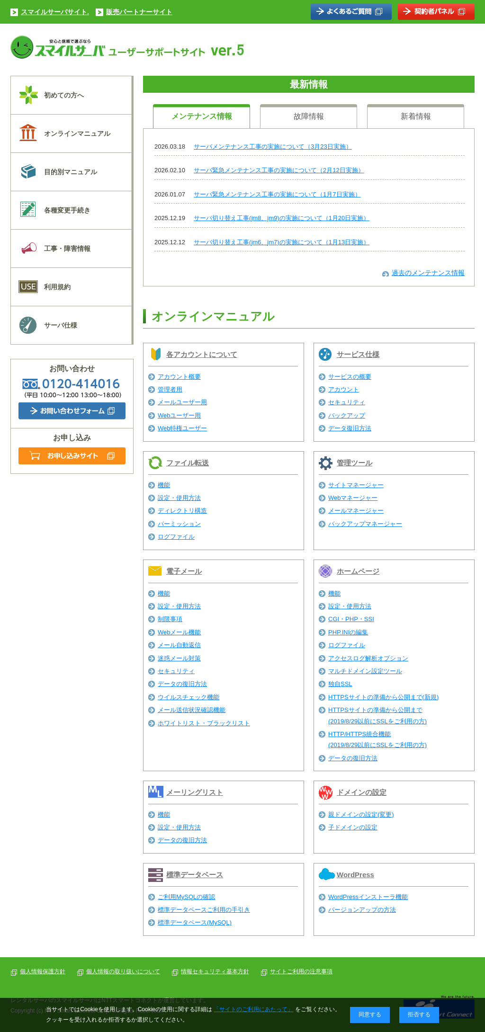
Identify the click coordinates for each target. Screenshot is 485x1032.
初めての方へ (64, 95)
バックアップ (346, 415)
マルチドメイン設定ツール (365, 671)
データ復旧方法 (349, 428)
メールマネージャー (356, 510)
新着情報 (416, 116)
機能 (164, 485)
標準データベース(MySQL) (195, 922)
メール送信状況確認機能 (191, 709)
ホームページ (358, 571)
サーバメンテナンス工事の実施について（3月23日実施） (273, 146)
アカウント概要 (179, 376)
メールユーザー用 (182, 402)
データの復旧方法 (182, 683)
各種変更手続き (67, 210)
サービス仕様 (358, 354)
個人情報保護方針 (42, 971)
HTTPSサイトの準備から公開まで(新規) (383, 697)
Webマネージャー (353, 497)
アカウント (343, 389)
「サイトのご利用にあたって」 (253, 1009)
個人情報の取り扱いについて (123, 971)
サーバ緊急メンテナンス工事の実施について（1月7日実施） (277, 194)
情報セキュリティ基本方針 (215, 971)
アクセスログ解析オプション (368, 658)
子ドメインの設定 (352, 827)
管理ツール (354, 463)
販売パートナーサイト (139, 12)
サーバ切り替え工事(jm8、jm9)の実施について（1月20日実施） (281, 218)
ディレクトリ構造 (182, 510)
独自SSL (340, 683)
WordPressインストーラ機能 (368, 896)
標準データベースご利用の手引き (204, 909)
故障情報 (309, 116)
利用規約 (57, 287)
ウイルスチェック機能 (188, 697)
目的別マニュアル (70, 172)
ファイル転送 (187, 463)
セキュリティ (346, 402)
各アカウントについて (201, 354)
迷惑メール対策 (179, 658)
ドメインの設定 (361, 792)
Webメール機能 (179, 632)
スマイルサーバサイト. (55, 12)
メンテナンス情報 (201, 116)
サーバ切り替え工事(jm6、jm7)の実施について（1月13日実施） (281, 242)
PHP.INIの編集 (348, 632)
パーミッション (179, 523)
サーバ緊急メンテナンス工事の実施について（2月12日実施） (279, 170)
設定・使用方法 (179, 497)
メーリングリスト (194, 792)
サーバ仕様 (60, 325)
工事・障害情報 (67, 248)
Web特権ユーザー (182, 428)
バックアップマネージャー (365, 523)
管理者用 (170, 389)
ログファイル (176, 536)
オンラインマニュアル (77, 133)
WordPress (355, 875)
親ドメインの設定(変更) (361, 814)
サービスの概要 (349, 376)
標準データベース (194, 875)
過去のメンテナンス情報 (428, 272)
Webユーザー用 (179, 415)
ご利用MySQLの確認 (186, 896)
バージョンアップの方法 (362, 909)
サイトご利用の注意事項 (301, 971)
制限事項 (170, 619)
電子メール (184, 571)
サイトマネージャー (356, 485)
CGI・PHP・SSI (351, 619)
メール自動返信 (179, 645)
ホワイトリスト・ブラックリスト (204, 723)
